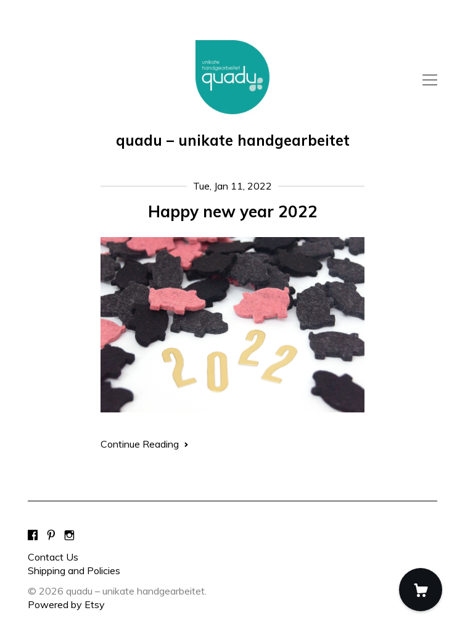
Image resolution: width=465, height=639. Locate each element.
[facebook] (33, 536)
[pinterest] (51, 536)
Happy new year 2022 (233, 211)
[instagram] (69, 536)
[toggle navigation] (429, 80)
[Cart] (420, 589)
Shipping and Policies (74, 570)
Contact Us (53, 557)
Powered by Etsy (66, 604)
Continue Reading (145, 444)
